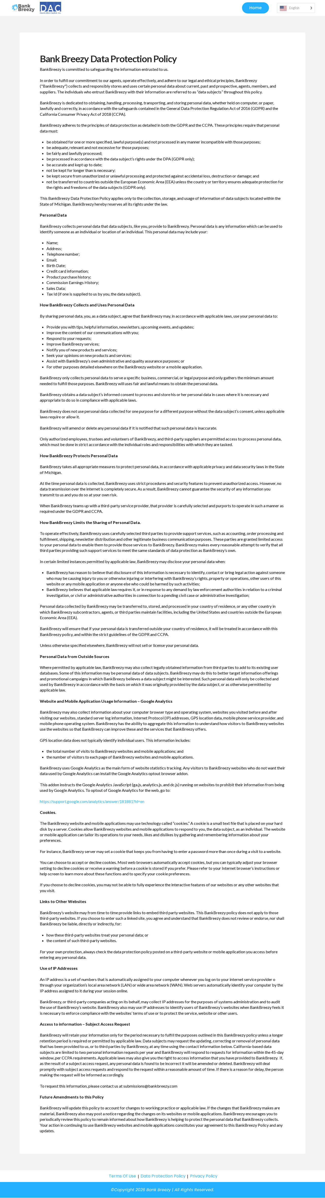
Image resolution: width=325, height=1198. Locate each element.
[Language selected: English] (296, 8)
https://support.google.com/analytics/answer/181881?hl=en (92, 801)
